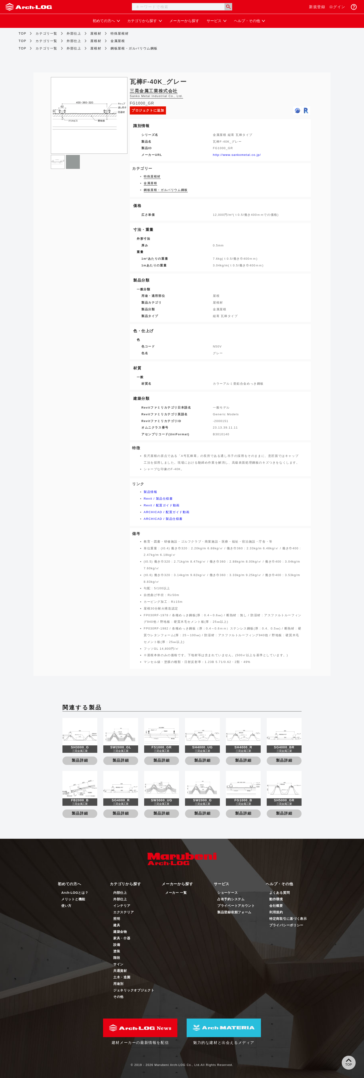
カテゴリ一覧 (46, 33)
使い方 (66, 906)
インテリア (121, 906)
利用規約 (276, 912)
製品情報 (150, 492)
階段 (116, 958)
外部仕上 (74, 33)
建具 (116, 925)
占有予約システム (231, 899)
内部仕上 (120, 893)
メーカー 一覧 (176, 893)
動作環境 (276, 899)
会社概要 (276, 906)
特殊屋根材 (119, 33)
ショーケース (227, 893)
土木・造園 (121, 977)
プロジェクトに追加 (148, 110)
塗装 (116, 951)
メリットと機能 (73, 899)
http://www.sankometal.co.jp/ (237, 155)
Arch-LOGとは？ (74, 893)
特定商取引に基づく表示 (288, 919)
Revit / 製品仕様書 (158, 498)
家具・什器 (121, 938)
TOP (22, 33)
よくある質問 (279, 893)
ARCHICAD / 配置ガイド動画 (166, 512)
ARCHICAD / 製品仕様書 (163, 519)
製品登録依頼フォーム (234, 912)
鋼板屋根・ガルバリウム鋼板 (134, 48)
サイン (118, 964)
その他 (118, 997)
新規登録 (317, 7)
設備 (116, 945)
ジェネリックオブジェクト (133, 990)
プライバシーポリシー (286, 925)
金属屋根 (117, 41)
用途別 (118, 984)
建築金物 (120, 932)
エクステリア (123, 912)
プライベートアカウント (236, 906)
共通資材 (120, 971)
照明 (116, 919)
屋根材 (95, 33)
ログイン (337, 7)
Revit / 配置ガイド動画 (162, 505)
